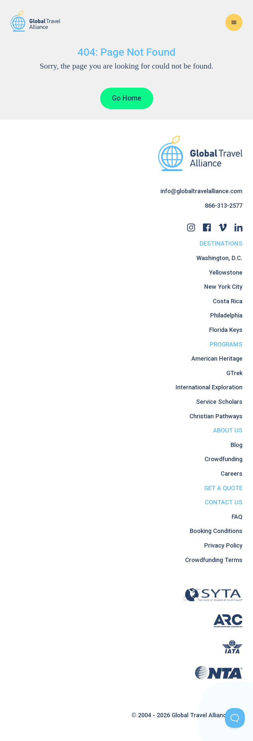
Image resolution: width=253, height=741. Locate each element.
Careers (231, 473)
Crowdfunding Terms (213, 559)
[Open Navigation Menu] (233, 22)
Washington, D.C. (219, 257)
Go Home (126, 98)
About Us (227, 430)
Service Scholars (219, 401)
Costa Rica (227, 301)
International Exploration (209, 387)
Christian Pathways (215, 416)
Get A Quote (223, 488)
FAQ (237, 516)
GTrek (234, 373)
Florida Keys (225, 329)
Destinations (221, 243)
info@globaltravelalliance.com (201, 191)
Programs (226, 344)
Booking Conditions (216, 530)
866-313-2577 (223, 205)
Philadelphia (226, 315)
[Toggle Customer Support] (235, 718)
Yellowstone (225, 272)
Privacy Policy (223, 545)
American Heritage (216, 358)
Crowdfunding (223, 459)
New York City (223, 286)
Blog (236, 444)
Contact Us (223, 502)
